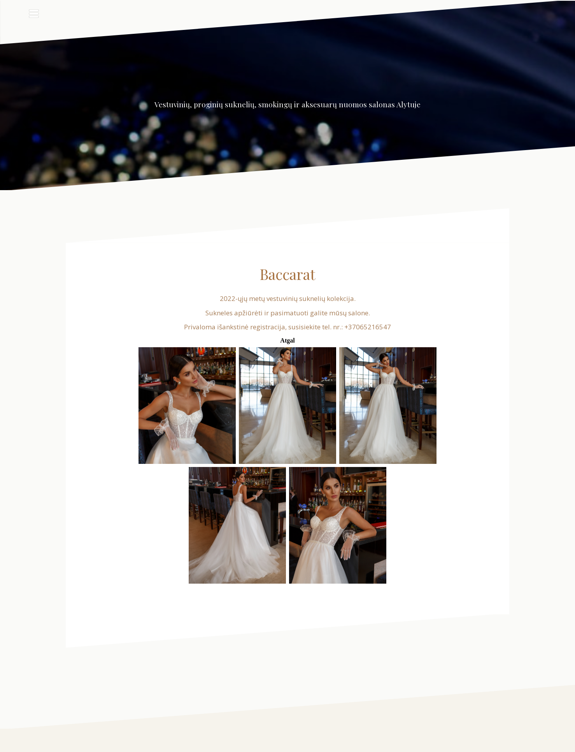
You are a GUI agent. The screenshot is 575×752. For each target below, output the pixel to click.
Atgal (287, 340)
